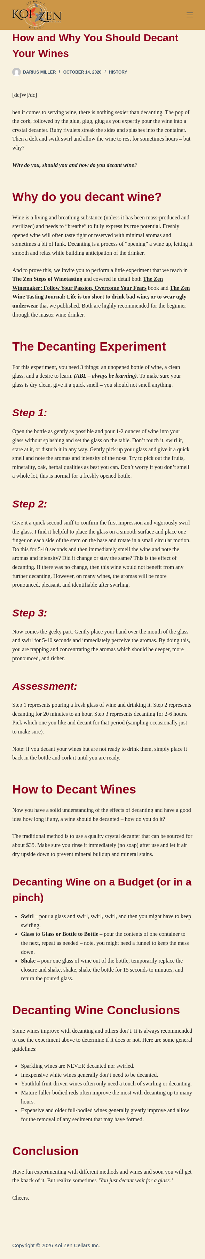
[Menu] (190, 15)
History (118, 72)
